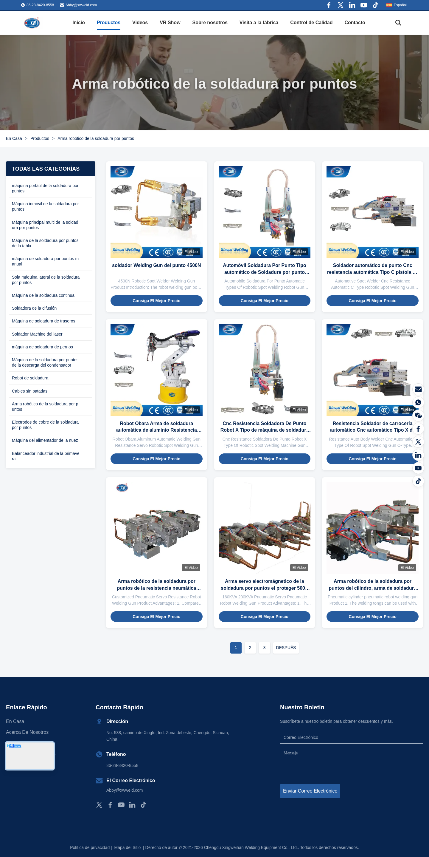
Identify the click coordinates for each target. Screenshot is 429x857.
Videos (140, 22)
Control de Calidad (311, 22)
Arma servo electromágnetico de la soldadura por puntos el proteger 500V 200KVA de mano (264, 588)
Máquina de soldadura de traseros (43, 321)
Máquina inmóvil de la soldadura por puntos (45, 206)
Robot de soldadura (30, 378)
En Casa (14, 138)
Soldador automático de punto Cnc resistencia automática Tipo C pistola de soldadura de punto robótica (372, 272)
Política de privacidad (90, 847)
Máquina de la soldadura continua (43, 295)
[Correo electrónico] (418, 389)
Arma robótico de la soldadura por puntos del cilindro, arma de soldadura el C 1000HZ (372, 588)
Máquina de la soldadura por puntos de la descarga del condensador (45, 362)
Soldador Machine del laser (37, 334)
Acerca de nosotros (27, 732)
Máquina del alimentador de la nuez (45, 440)
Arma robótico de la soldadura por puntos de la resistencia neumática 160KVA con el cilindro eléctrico (156, 588)
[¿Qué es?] (418, 402)
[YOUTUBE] (418, 468)
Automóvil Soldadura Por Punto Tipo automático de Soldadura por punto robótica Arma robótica (264, 272)
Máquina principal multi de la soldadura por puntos (45, 225)
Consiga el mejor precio (156, 300)
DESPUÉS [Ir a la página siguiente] (286, 647)
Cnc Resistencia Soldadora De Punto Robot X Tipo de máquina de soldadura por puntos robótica (264, 430)
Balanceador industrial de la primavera (45, 456)
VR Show (170, 22)
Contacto (355, 22)
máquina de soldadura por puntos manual (45, 261)
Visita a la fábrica (259, 22)
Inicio (78, 22)
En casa (15, 721)
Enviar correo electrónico (310, 790)
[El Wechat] (418, 415)
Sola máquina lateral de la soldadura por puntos (46, 280)
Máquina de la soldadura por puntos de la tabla (45, 243)
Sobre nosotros (210, 22)
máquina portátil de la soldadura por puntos (45, 188)
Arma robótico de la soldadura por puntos (45, 407)
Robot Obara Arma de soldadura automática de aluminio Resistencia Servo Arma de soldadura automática (156, 430)
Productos (108, 22)
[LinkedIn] (418, 455)
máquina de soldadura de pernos (42, 347)
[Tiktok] (418, 481)
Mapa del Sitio (127, 847)
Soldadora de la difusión (34, 308)
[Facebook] (418, 429)
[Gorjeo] (418, 442)
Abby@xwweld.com (81, 5)
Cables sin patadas (29, 391)
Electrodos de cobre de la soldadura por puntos (45, 425)
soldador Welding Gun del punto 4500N (156, 265)
